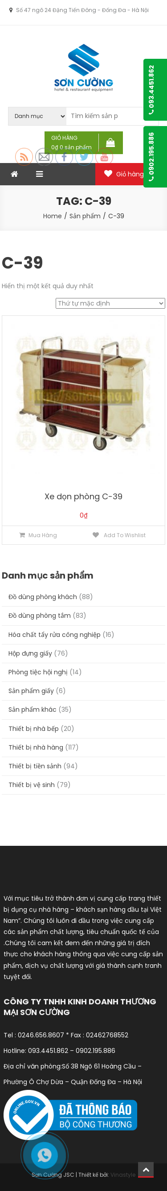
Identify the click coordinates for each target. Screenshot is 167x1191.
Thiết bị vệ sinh (31, 784)
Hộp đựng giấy (30, 653)
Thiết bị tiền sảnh (34, 766)
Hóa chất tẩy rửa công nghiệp (54, 634)
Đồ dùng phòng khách (42, 596)
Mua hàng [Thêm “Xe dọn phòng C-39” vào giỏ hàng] (43, 535)
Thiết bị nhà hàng (35, 747)
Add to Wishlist (124, 535)
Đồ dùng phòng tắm (39, 615)
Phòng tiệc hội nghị (38, 672)
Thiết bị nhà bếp (33, 728)
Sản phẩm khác (32, 709)
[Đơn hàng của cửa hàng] (110, 303)
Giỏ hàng (130, 174)
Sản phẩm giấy (31, 690)
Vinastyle (122, 1175)
